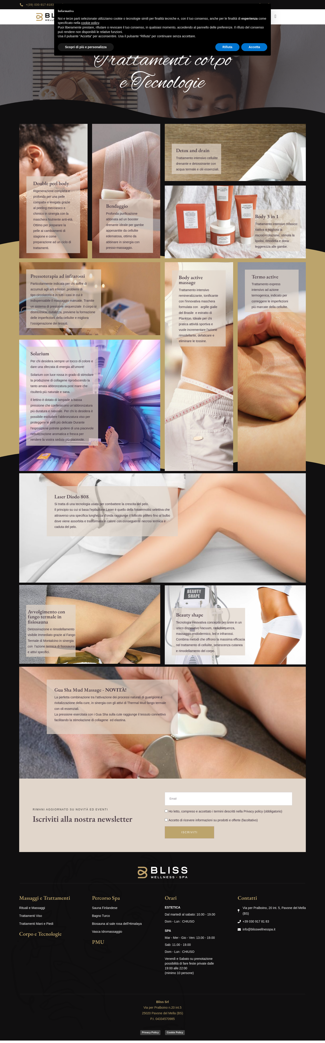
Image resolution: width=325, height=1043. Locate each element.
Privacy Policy (150, 1035)
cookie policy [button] (90, 23)
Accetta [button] (254, 47)
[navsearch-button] (275, 16)
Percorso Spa (106, 900)
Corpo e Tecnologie (40, 936)
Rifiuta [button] (227, 47)
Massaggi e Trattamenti (44, 900)
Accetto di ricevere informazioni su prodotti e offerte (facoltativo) (213, 822)
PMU (98, 944)
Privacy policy (253, 813)
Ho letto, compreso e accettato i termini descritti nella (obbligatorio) (225, 813)
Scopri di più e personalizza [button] (86, 47)
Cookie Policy (175, 1035)
